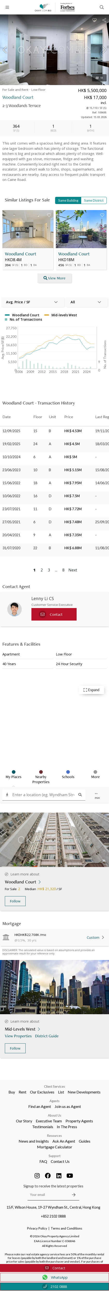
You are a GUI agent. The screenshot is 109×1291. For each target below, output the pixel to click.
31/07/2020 (11, 548)
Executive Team (49, 1121)
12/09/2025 (11, 431)
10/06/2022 (11, 496)
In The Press (67, 1126)
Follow (15, 901)
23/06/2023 (11, 470)
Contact (54, 1268)
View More (54, 278)
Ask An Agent (63, 1141)
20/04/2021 (11, 535)
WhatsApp (54, 1277)
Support (54, 1156)
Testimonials (42, 1126)
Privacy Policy (37, 1228)
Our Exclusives (42, 1092)
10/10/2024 (11, 457)
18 (99, 77)
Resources (54, 1136)
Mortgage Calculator (54, 1147)
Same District (93, 200)
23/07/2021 (11, 509)
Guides (84, 1141)
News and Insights (34, 1141)
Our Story (24, 1121)
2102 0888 (54, 1287)
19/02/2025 (11, 444)
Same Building (68, 200)
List (61, 1092)
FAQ (43, 1161)
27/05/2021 (11, 522)
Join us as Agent (68, 1106)
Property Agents (79, 1121)
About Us (54, 1115)
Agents (54, 1101)
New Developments (84, 1092)
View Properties (19, 1035)
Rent (22, 1092)
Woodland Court (20, 254)
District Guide (47, 1035)
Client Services (54, 1086)
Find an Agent (39, 1106)
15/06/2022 (11, 483)
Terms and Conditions (66, 1228)
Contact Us (60, 1161)
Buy (11, 1092)
